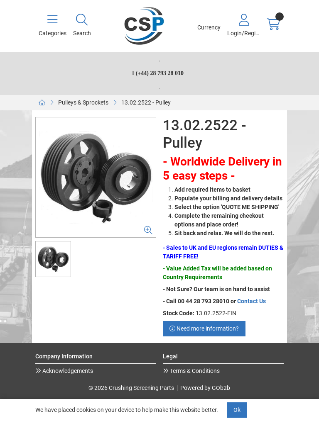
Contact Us (251, 301)
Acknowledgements (67, 370)
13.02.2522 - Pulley (146, 102)
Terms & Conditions (194, 370)
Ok (236, 409)
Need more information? (204, 328)
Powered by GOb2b (205, 387)
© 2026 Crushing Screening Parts (131, 387)
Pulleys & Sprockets (83, 102)
